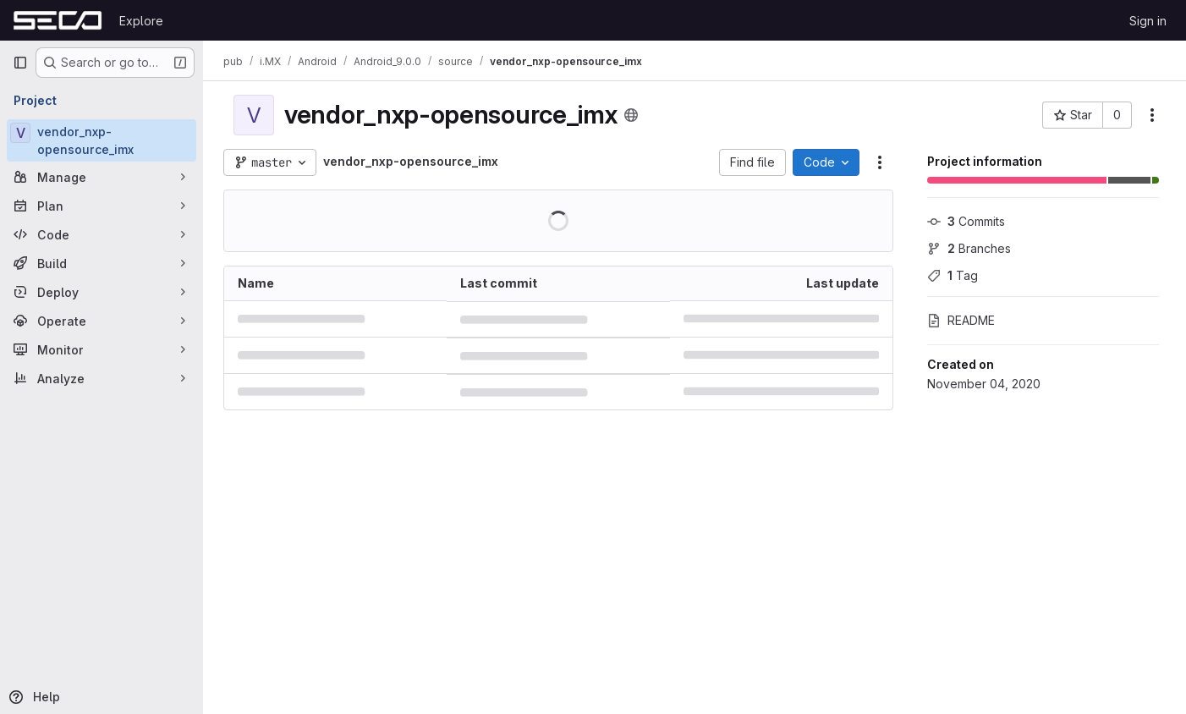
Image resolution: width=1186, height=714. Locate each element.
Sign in (1148, 21)
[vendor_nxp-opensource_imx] (101, 140)
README (961, 320)
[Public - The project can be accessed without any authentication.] (631, 115)
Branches (969, 248)
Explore (141, 21)
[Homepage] (57, 20)
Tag (952, 275)
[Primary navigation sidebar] (20, 62)
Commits (966, 221)
